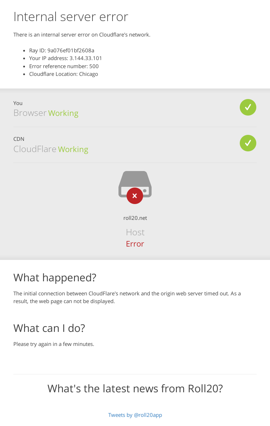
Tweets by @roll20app (135, 414)
